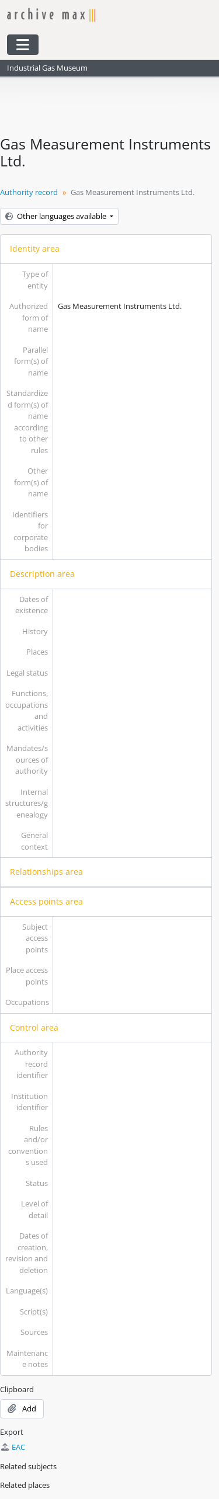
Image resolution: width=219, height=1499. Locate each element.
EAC (12, 1447)
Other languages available (56, 216)
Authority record (29, 192)
